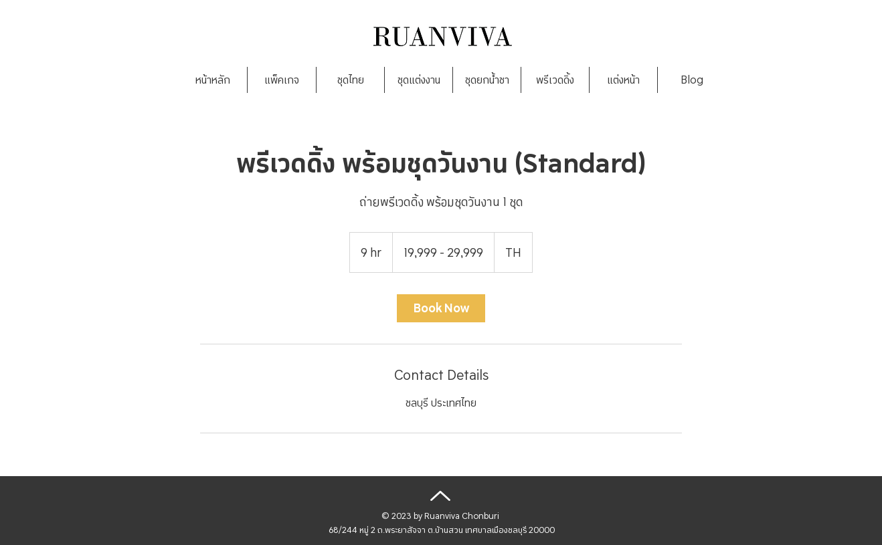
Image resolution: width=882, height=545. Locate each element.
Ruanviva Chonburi (461, 516)
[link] (441, 308)
